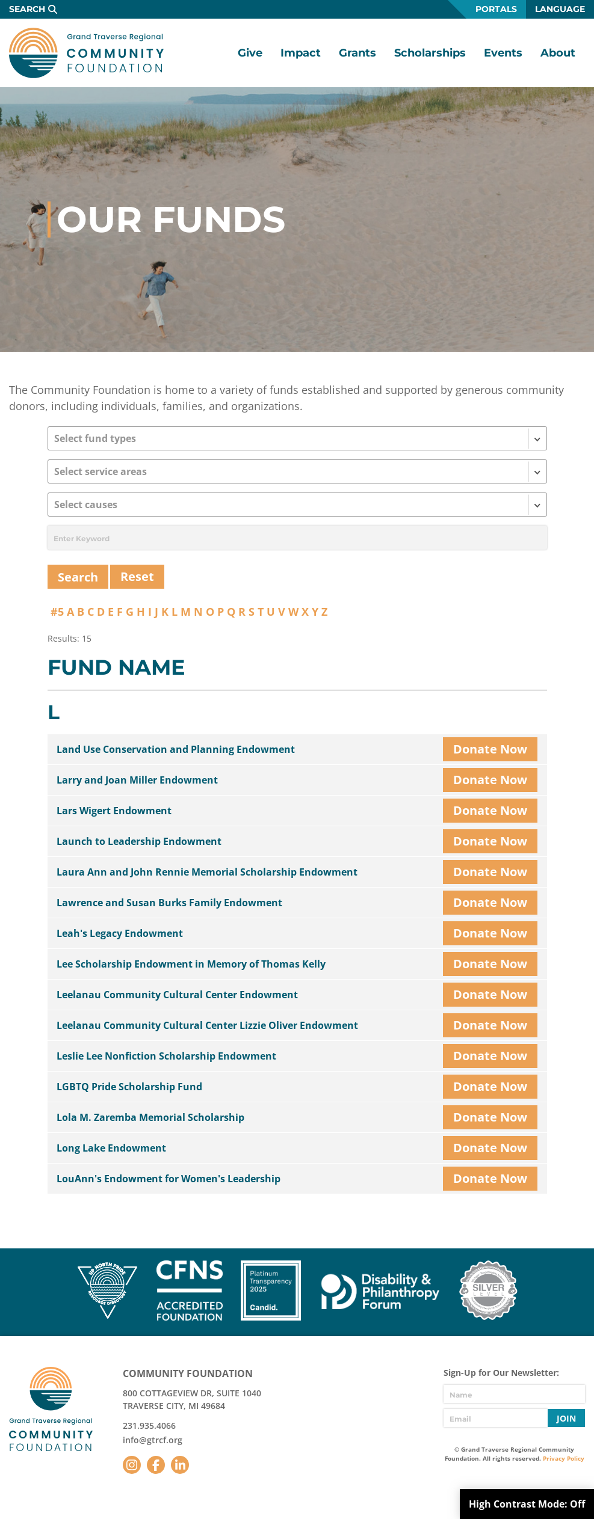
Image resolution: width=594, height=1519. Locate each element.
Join (566, 1418)
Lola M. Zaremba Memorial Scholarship (150, 1117)
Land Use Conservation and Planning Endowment (176, 749)
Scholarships (430, 53)
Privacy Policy (563, 1458)
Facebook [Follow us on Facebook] (156, 1465)
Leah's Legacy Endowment (120, 933)
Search (27, 9)
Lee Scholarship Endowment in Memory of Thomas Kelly (191, 964)
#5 (57, 611)
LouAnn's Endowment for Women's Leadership (168, 1178)
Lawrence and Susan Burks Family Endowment (169, 902)
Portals (496, 9)
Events (503, 53)
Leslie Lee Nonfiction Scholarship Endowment (166, 1056)
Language (560, 9)
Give (250, 53)
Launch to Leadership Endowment (139, 841)
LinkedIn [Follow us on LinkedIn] (180, 1465)
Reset (137, 576)
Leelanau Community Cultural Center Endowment (177, 994)
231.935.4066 (149, 1425)
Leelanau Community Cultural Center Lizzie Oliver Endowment (207, 1025)
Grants (357, 53)
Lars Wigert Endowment (114, 810)
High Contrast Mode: (527, 1504)
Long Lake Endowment (111, 1148)
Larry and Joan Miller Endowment (137, 780)
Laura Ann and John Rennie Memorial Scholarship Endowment (207, 872)
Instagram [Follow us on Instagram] (132, 1465)
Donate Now (490, 749)
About (557, 53)
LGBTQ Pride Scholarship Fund (129, 1086)
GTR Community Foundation (86, 53)
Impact (300, 53)
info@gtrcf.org (152, 1440)
